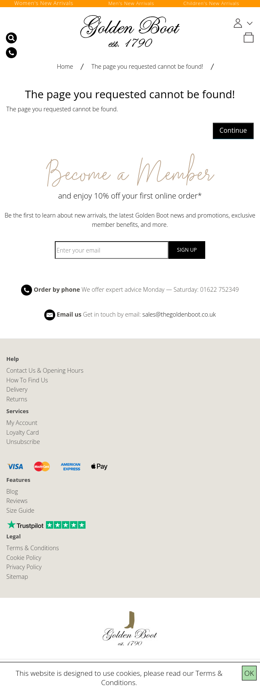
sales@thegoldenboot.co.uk (179, 314)
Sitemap (17, 577)
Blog (12, 491)
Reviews (16, 501)
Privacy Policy (24, 567)
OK (249, 673)
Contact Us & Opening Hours (44, 370)
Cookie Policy (23, 558)
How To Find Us (27, 380)
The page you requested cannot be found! (147, 66)
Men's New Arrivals (132, 3)
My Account (22, 423)
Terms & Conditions (32, 548)
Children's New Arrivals (212, 3)
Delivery (16, 389)
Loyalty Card (22, 432)
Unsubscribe (23, 442)
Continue (233, 130)
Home (65, 66)
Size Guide (20, 510)
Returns (16, 399)
